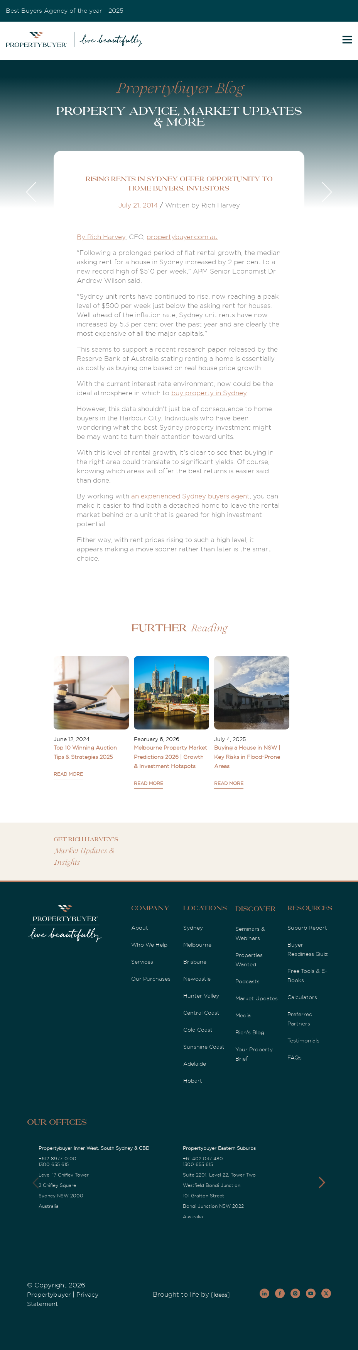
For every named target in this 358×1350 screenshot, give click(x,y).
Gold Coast (198, 1030)
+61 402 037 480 (203, 1158)
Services (142, 962)
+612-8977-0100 (57, 1158)
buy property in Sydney (209, 393)
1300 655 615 (54, 1164)
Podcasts (247, 981)
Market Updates (256, 998)
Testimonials (303, 1040)
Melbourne (197, 945)
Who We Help (149, 945)
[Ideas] (220, 1295)
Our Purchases (151, 979)
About (139, 928)
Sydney (193, 928)
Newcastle (197, 979)
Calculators (302, 997)
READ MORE (68, 774)
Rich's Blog (249, 1032)
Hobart (192, 1081)
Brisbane (194, 962)
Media (243, 1015)
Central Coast (201, 1013)
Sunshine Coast (204, 1047)
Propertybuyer (49, 1294)
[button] (322, 1182)
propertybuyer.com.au (182, 237)
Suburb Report (307, 928)
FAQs (294, 1057)
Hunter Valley (201, 996)
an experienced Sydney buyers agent (190, 496)
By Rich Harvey (101, 237)
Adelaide (194, 1064)
